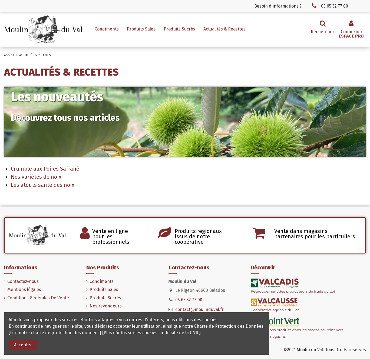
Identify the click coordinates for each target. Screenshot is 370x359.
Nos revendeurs (106, 306)
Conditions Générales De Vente (38, 297)
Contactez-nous (23, 281)
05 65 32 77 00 (188, 299)
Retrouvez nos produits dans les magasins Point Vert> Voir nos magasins (297, 328)
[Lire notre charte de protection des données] (55, 332)
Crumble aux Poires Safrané (45, 168)
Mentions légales (24, 289)
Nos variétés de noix (36, 177)
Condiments (102, 281)
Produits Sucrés (105, 297)
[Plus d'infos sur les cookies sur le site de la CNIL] (151, 332)
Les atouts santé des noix (42, 185)
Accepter (23, 344)
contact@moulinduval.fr (199, 309)
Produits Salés (104, 289)
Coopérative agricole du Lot (275, 310)
